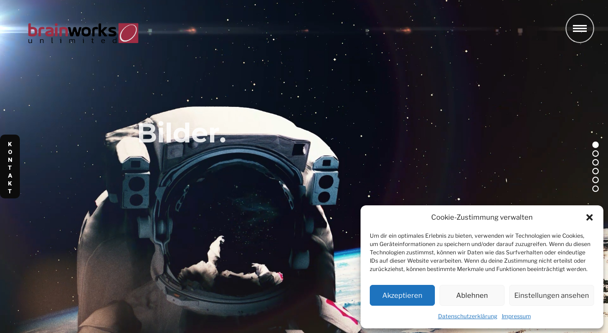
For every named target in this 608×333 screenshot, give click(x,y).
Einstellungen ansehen (551, 295)
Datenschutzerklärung (467, 316)
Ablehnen (472, 295)
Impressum (516, 316)
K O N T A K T (10, 168)
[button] (589, 217)
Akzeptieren (402, 295)
